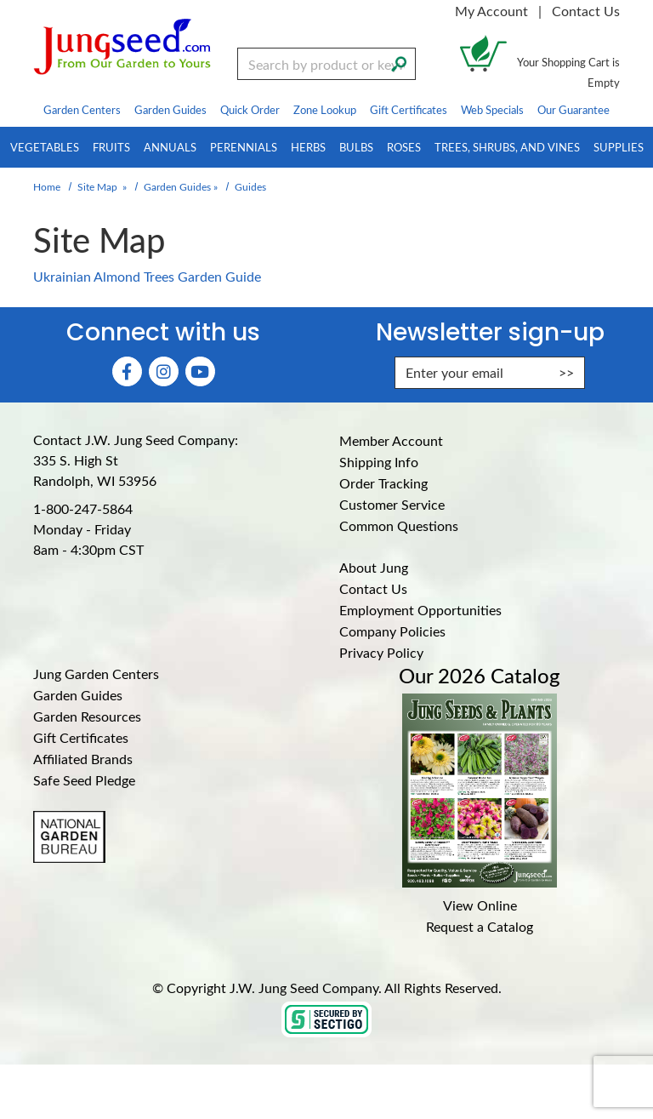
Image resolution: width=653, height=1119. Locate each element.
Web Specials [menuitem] (492, 109)
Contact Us (586, 11)
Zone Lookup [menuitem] (324, 109)
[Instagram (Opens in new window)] (164, 371)
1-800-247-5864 (83, 508)
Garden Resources (87, 716)
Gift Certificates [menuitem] (408, 109)
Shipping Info (378, 462)
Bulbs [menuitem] (356, 147)
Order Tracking (383, 483)
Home (46, 186)
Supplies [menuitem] (618, 147)
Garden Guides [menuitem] (170, 109)
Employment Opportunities (420, 610)
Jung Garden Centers (96, 673)
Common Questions (398, 525)
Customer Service (392, 504)
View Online (480, 905)
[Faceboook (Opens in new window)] (127, 371)
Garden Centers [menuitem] (82, 109)
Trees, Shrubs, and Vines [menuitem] (507, 147)
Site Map (97, 186)
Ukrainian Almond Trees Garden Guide (147, 276)
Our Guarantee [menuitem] (573, 109)
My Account (491, 11)
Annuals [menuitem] (170, 147)
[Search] (399, 62)
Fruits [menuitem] (111, 147)
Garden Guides (177, 186)
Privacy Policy (381, 652)
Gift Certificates (80, 737)
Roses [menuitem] (404, 147)
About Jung (373, 567)
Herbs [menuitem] (308, 147)
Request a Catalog (479, 926)
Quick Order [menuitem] (250, 109)
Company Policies (392, 631)
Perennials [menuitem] (243, 147)
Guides (250, 186)
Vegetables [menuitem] (44, 147)
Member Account (391, 440)
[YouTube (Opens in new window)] (200, 371)
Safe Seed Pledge (84, 780)
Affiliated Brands (83, 759)
